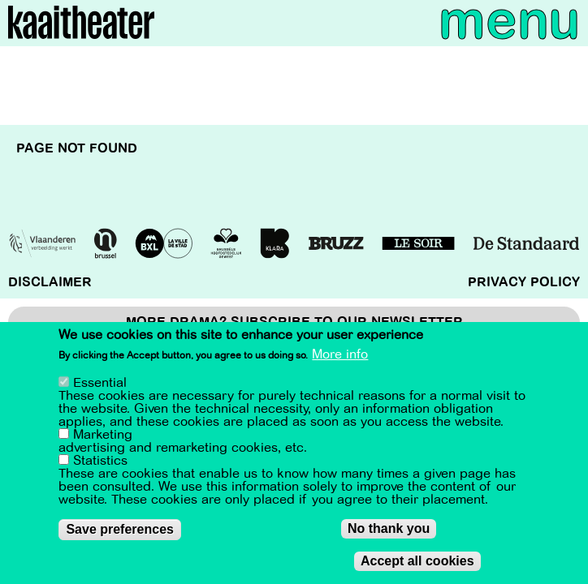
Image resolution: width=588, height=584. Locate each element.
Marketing (102, 435)
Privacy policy (524, 282)
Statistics (100, 461)
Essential (100, 383)
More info (340, 355)
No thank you (389, 528)
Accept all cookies (417, 561)
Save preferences (120, 529)
